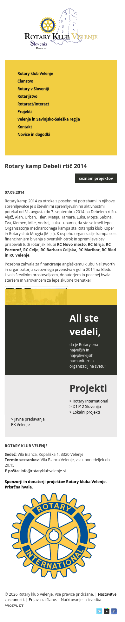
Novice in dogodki (33, 134)
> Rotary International (88, 401)
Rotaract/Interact (33, 104)
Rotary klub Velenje (35, 73)
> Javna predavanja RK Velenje (28, 421)
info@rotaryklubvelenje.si (43, 471)
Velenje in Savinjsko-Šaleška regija (48, 119)
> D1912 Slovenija (85, 406)
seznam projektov (96, 178)
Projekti (24, 111)
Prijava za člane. (43, 599)
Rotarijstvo (27, 96)
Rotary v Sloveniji (33, 88)
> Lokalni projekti (84, 412)
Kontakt (24, 126)
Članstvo (25, 81)
